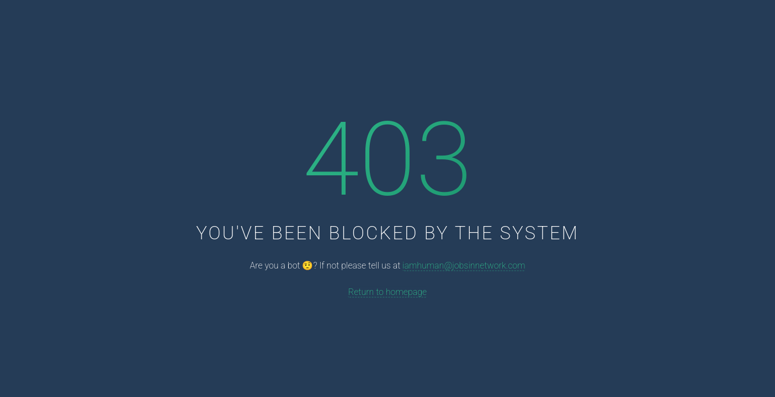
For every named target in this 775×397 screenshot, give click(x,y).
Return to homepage (387, 291)
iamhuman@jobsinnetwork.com (463, 265)
